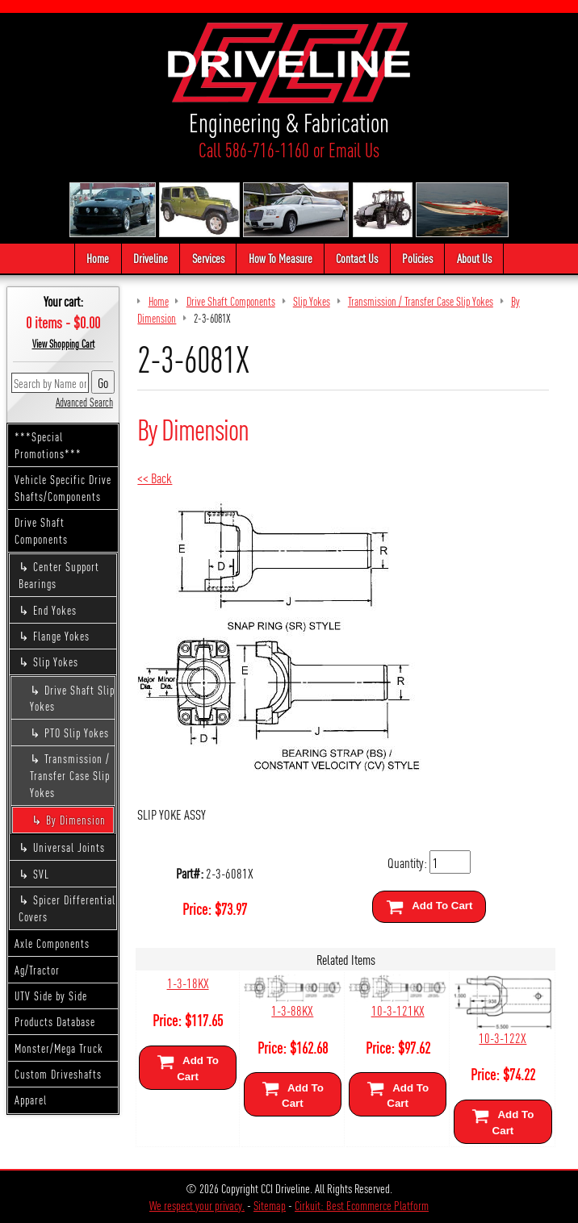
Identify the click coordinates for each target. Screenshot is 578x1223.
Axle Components (52, 943)
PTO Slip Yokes (76, 732)
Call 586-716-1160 (254, 149)
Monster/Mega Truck (59, 1048)
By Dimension (76, 820)
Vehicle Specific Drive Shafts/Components (63, 487)
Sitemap (269, 1204)
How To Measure (280, 257)
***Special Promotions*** (48, 444)
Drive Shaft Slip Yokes (72, 698)
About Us (474, 257)
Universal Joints (69, 847)
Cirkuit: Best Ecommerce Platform (362, 1204)
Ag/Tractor (37, 970)
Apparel (31, 1100)
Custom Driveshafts (58, 1074)
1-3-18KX (188, 982)
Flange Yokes (61, 636)
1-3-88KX (292, 1009)
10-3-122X (502, 1037)
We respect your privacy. (197, 1204)
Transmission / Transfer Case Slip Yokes (70, 775)
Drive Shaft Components (41, 530)
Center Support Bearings (59, 574)
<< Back (154, 477)
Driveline (150, 257)
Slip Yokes (55, 661)
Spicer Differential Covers (67, 908)
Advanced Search (84, 401)
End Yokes (55, 610)
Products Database (55, 1021)
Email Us (354, 149)
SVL (41, 874)
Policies (417, 257)
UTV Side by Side (51, 995)
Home (97, 257)
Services (208, 257)
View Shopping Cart (63, 343)
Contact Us (357, 257)
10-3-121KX (398, 1009)
